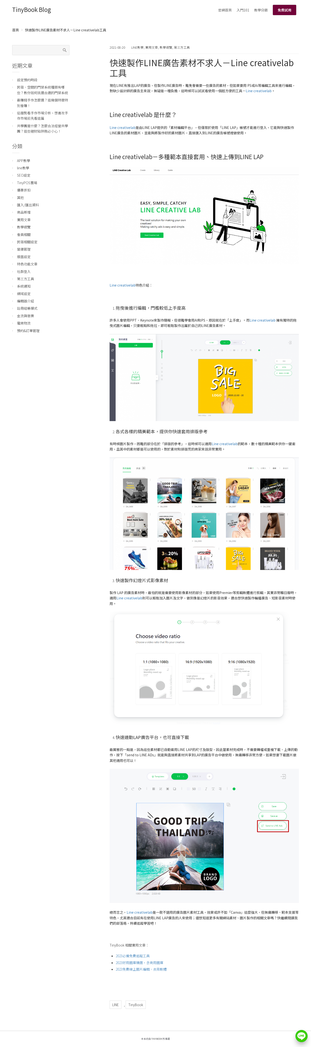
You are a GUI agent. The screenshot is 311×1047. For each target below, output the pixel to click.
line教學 (137, 47)
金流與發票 (25, 315)
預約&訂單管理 (28, 330)
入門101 (243, 10)
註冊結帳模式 (27, 308)
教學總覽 (166, 47)
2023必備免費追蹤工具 (133, 955)
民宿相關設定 (27, 241)
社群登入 (24, 271)
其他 (20, 197)
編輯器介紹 (25, 300)
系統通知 (24, 286)
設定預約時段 (27, 79)
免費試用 (284, 10)
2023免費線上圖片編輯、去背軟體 (141, 969)
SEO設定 (23, 175)
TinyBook (135, 1004)
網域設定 (24, 293)
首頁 (15, 29)
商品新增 (24, 212)
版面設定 (24, 256)
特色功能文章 (27, 264)
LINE (115, 1004)
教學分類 (261, 10)
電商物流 (24, 323)
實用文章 (151, 47)
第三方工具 (182, 47)
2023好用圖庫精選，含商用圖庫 (139, 962)
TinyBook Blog (31, 9)
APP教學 (23, 160)
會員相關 (24, 234)
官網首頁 (225, 10)
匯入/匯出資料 (28, 204)
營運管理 (24, 249)
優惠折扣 (24, 190)
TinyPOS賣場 (27, 182)
